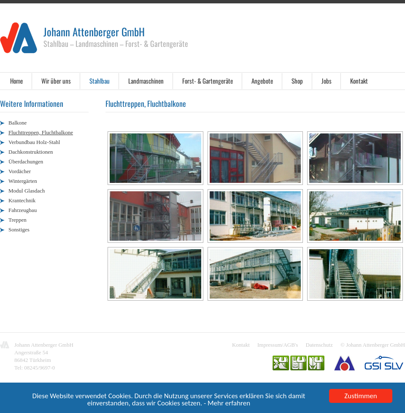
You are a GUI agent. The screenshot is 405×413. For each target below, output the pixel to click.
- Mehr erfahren (227, 403)
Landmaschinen (146, 80)
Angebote (262, 80)
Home (16, 80)
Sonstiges (19, 229)
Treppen (17, 220)
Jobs (326, 80)
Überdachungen (25, 161)
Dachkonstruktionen (30, 152)
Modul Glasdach (26, 190)
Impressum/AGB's (277, 345)
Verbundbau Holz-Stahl (34, 142)
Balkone (17, 123)
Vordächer (19, 171)
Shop (297, 80)
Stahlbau (99, 80)
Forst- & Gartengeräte (207, 80)
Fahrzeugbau (22, 210)
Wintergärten (22, 181)
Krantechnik (21, 200)
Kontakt (359, 80)
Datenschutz (319, 345)
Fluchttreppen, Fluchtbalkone (40, 132)
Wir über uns (56, 80)
